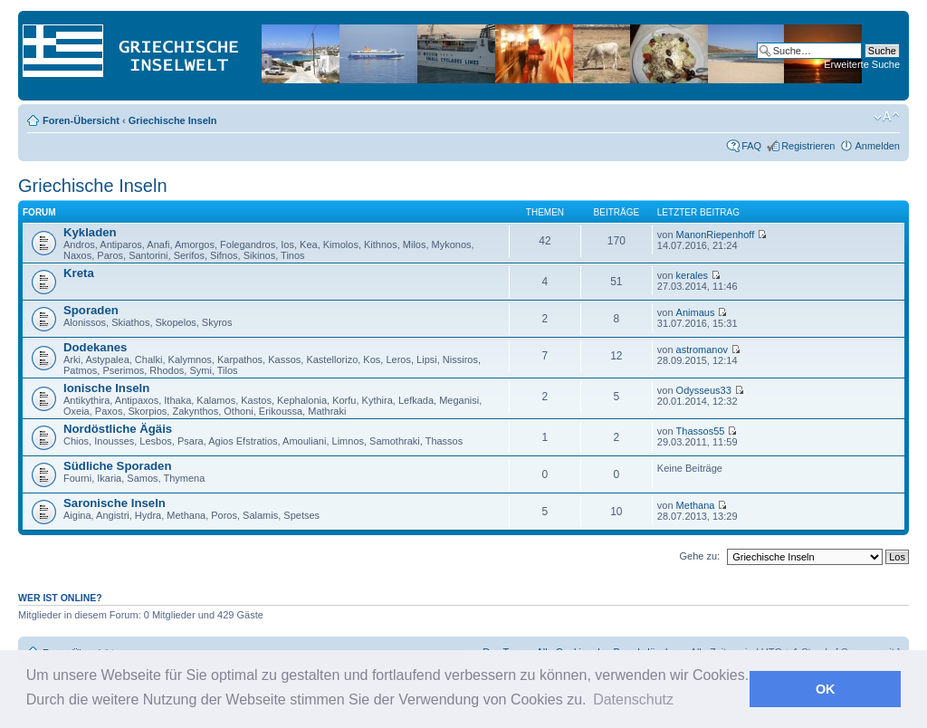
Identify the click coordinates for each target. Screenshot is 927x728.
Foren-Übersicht (81, 120)
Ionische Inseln (106, 388)
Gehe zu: (699, 556)
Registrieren (808, 145)
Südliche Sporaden (117, 466)
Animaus (695, 312)
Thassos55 (700, 431)
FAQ (751, 145)
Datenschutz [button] (633, 699)
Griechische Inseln (173, 120)
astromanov (702, 349)
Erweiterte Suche (862, 64)
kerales (692, 275)
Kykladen (90, 232)
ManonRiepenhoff (715, 234)
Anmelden (877, 145)
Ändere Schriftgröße (887, 117)
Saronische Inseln (114, 503)
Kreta (78, 273)
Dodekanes (95, 347)
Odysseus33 (703, 390)
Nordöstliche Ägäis (117, 429)
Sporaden (91, 310)
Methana (695, 505)
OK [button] (826, 689)
